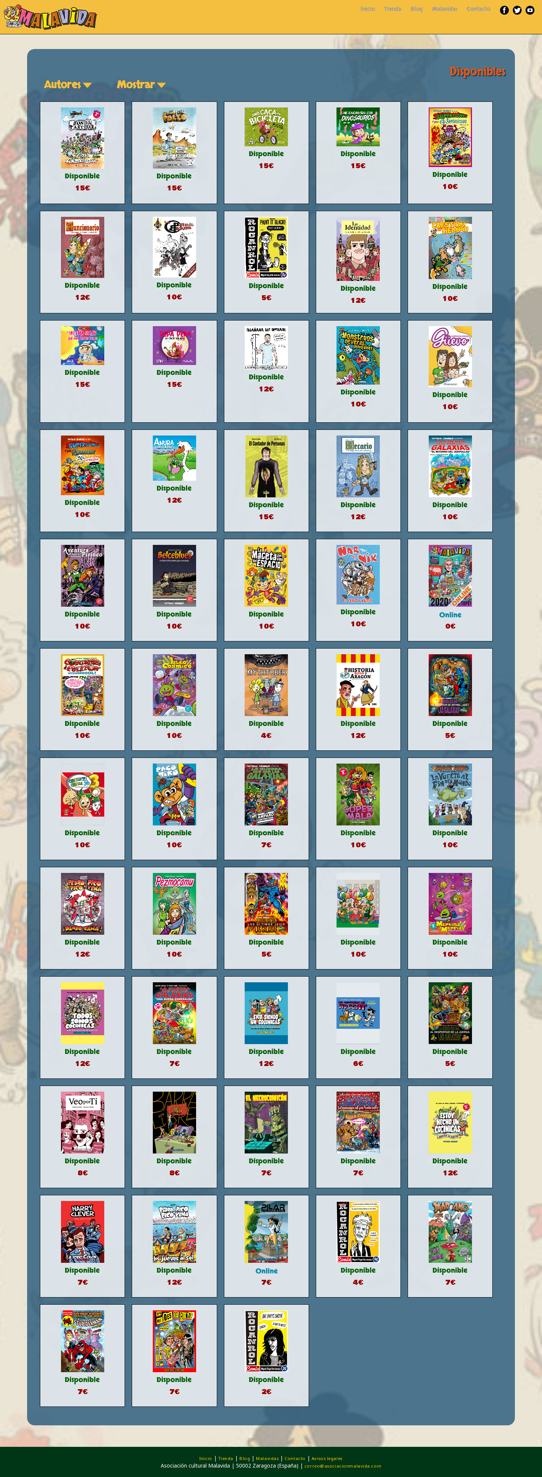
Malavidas (444, 9)
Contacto (478, 9)
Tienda (392, 9)
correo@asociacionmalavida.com (342, 1466)
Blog (417, 9)
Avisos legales (327, 1458)
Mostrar (142, 85)
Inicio (368, 9)
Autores (69, 85)
